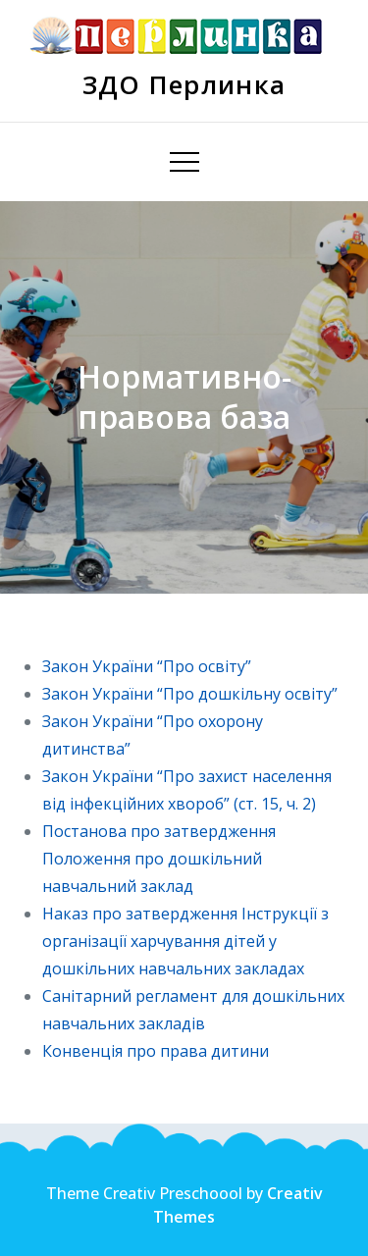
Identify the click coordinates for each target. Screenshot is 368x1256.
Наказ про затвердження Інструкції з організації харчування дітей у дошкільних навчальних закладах (185, 941)
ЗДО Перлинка (184, 84)
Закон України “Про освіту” (146, 666)
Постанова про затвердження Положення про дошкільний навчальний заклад (159, 858)
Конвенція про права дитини (157, 1051)
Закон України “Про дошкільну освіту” (190, 694)
